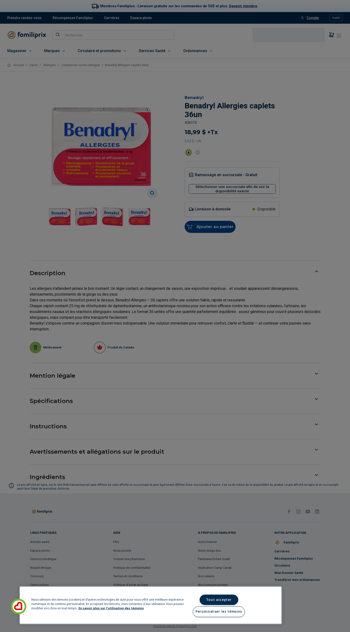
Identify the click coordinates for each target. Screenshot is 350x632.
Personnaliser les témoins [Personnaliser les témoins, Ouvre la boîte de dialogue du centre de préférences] (219, 611)
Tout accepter (219, 599)
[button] (18, 606)
